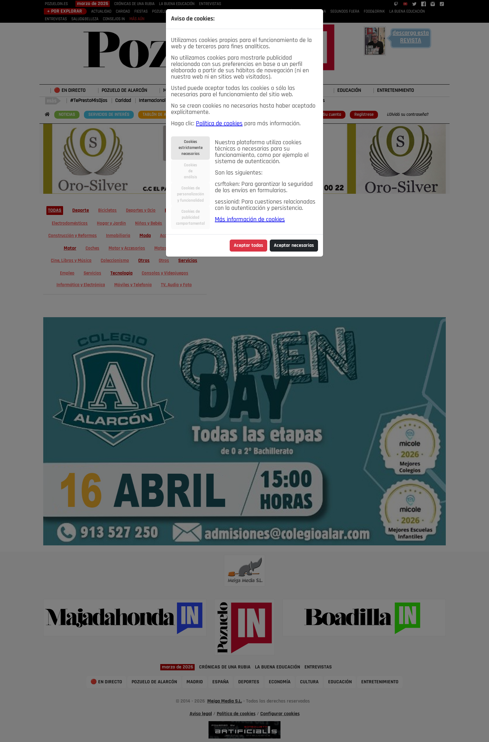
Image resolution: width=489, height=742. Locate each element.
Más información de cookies (250, 220)
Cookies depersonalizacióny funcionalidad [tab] (190, 194)
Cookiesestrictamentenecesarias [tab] (191, 148)
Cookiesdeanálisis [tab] (190, 171)
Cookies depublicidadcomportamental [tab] (190, 218)
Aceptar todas (248, 245)
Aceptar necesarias (294, 245)
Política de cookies (219, 124)
